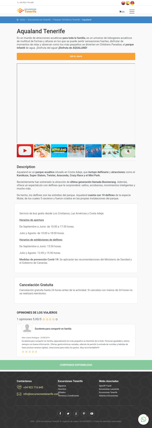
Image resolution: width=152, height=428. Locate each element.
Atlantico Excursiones (108, 396)
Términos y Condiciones (68, 396)
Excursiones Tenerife (108, 392)
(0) (122, 12)
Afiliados (62, 392)
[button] (143, 419)
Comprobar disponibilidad (76, 365)
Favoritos (62, 389)
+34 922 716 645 (33, 387)
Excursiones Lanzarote (109, 389)
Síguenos (62, 386)
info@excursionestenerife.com (38, 394)
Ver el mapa (76, 56)
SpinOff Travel (105, 386)
